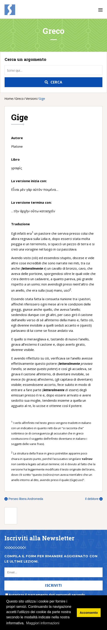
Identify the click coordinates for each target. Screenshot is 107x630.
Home (8, 98)
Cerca (56, 82)
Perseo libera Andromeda (23, 499)
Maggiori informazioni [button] (42, 623)
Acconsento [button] (89, 612)
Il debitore (94, 499)
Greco (19, 98)
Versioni (31, 98)
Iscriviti (53, 585)
